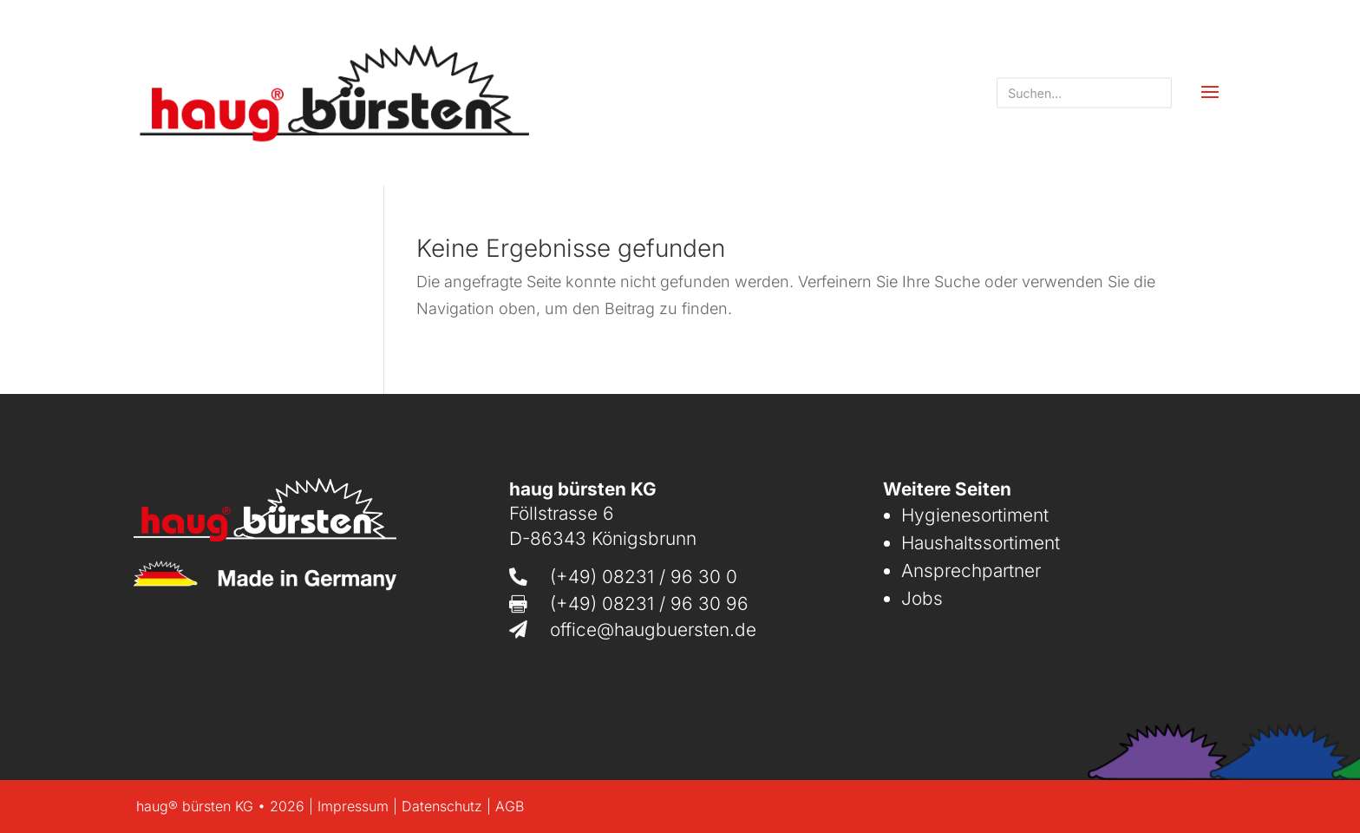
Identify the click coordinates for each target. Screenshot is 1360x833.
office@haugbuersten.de (653, 629)
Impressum (353, 806)
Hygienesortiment (975, 515)
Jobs (922, 598)
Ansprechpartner (971, 570)
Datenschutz (442, 806)
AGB (509, 806)
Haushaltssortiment (980, 543)
